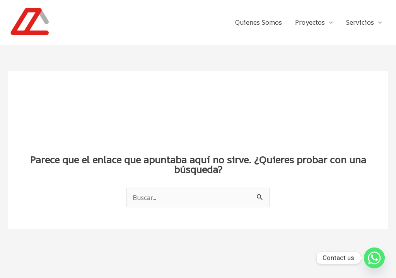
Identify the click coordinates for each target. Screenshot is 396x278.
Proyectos (310, 22)
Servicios (360, 22)
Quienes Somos (258, 22)
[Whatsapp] (374, 257)
